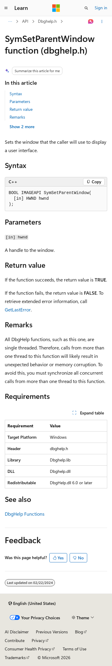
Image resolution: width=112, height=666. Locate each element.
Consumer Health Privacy (28, 649)
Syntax (16, 93)
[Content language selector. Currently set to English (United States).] (32, 603)
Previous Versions (52, 632)
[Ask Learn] (91, 21)
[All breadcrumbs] (10, 21)
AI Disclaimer (17, 632)
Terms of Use (74, 649)
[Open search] (86, 8)
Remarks (17, 117)
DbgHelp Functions (25, 514)
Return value (21, 109)
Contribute (14, 640)
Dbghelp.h (47, 21)
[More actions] (102, 21)
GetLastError (18, 309)
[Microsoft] (56, 8)
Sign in (101, 7)
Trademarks (15, 657)
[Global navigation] (6, 8)
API (25, 21)
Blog (79, 632)
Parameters (20, 101)
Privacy (38, 640)
